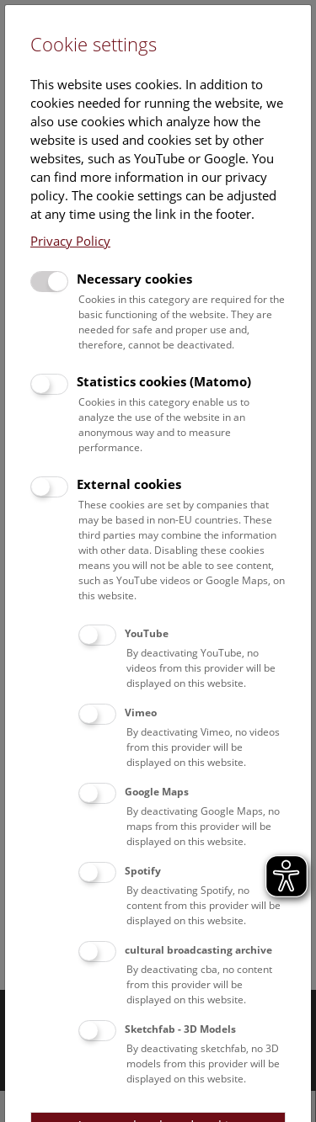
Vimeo (141, 712)
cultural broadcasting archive (198, 950)
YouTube (147, 633)
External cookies (129, 484)
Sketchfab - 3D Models (180, 1029)
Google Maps (157, 791)
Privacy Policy (70, 240)
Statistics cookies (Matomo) (164, 381)
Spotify (143, 871)
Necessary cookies (134, 278)
